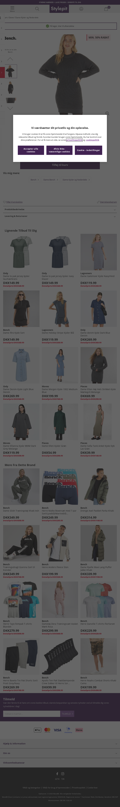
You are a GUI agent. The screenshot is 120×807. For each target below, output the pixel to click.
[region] (60, 138)
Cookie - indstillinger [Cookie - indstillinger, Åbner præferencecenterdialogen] (88, 150)
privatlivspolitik (74, 140)
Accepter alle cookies (31, 150)
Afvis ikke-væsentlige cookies (59, 150)
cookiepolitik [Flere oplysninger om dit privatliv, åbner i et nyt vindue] (92, 140)
